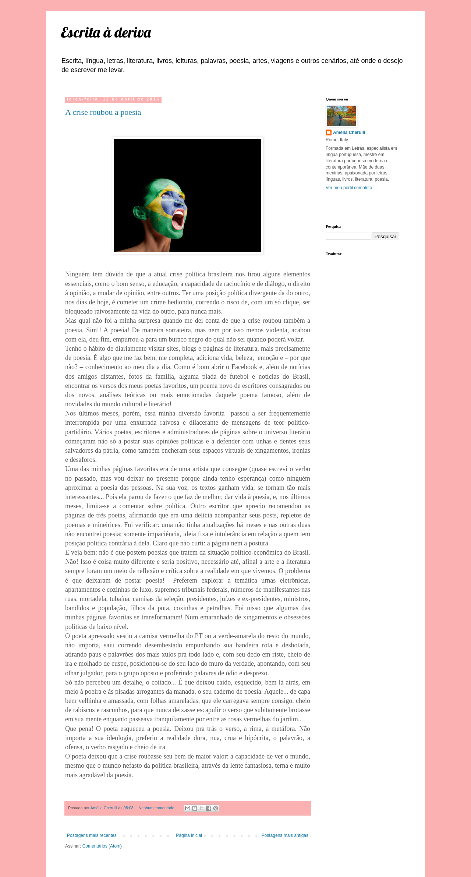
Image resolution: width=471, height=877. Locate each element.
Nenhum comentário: (157, 808)
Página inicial (189, 835)
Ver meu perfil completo (349, 187)
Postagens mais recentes (92, 835)
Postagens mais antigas (285, 835)
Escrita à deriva (106, 32)
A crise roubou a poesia (103, 112)
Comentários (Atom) (102, 846)
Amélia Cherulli (349, 132)
